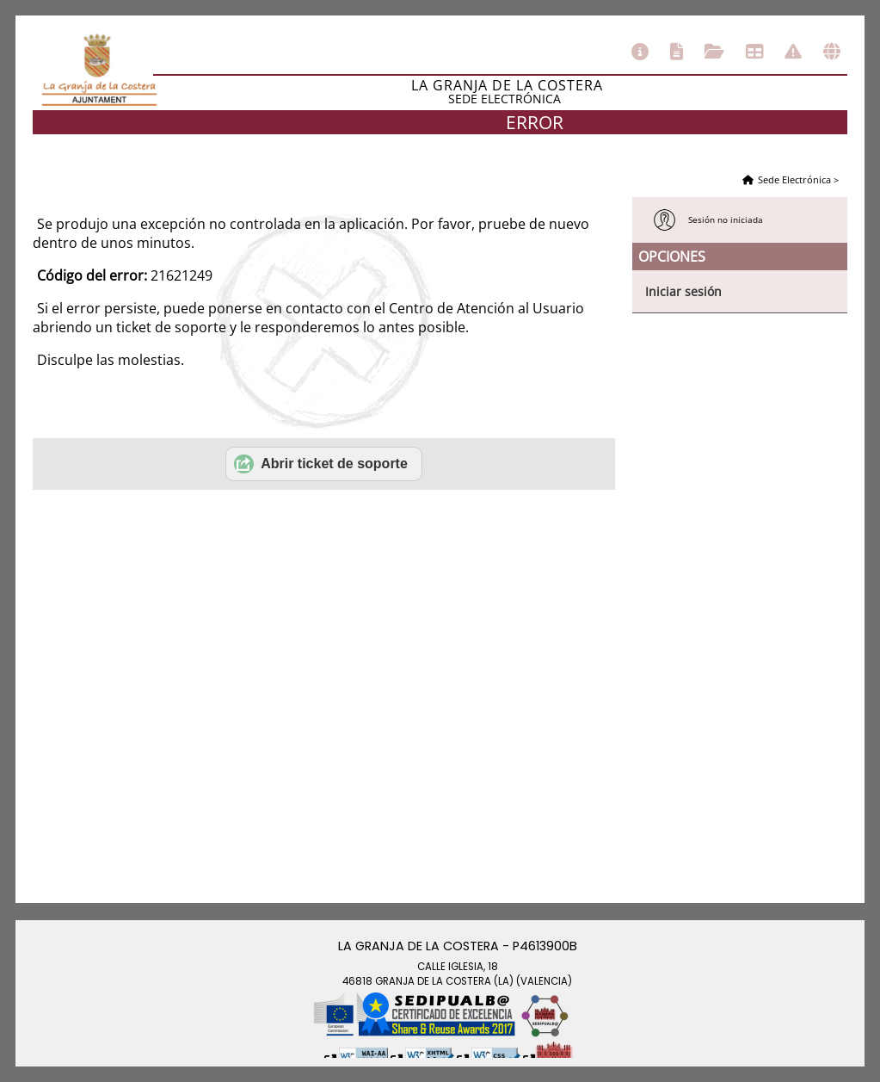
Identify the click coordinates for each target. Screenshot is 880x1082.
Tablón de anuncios (754, 51)
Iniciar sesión (683, 291)
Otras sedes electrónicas (831, 51)
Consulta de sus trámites (714, 51)
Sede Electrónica (794, 179)
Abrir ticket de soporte (321, 463)
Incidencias (793, 51)
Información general (640, 51)
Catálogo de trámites (676, 51)
